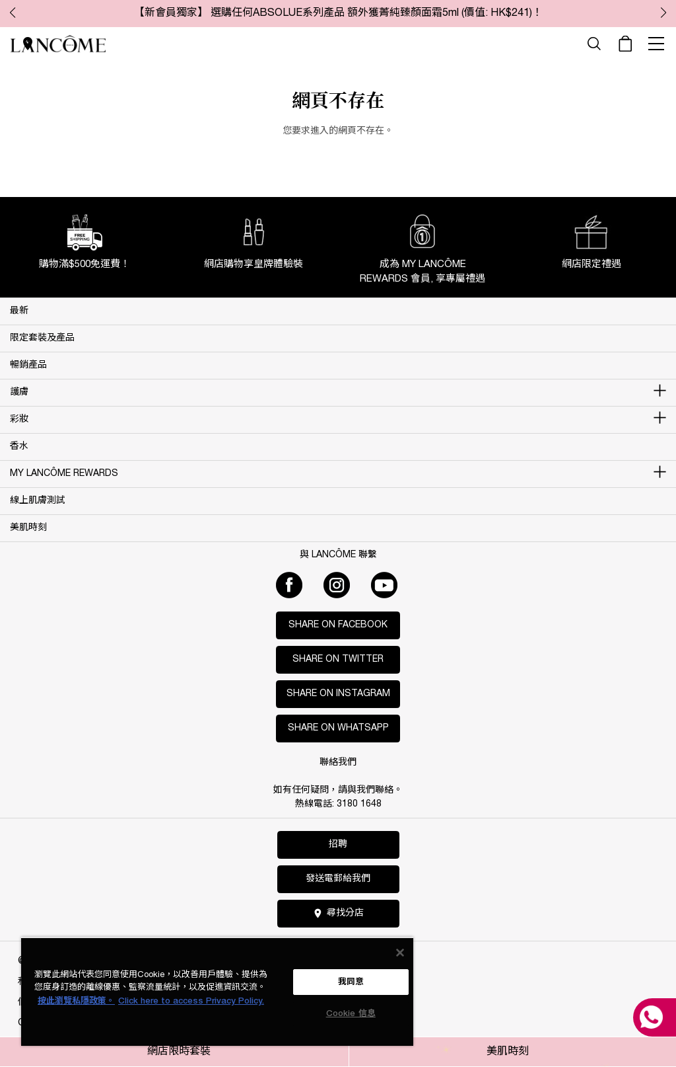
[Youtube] (384, 585)
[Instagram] (336, 585)
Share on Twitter (338, 659)
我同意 (351, 982)
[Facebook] (289, 585)
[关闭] (400, 953)
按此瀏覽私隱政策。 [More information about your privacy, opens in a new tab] (76, 1001)
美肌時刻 (508, 1051)
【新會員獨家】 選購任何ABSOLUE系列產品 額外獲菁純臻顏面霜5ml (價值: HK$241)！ (338, 13)
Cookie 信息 (351, 1013)
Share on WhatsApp (338, 728)
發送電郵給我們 (338, 879)
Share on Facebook (338, 625)
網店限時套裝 (179, 1051)
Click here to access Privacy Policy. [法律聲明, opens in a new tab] (191, 1001)
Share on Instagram (338, 694)
